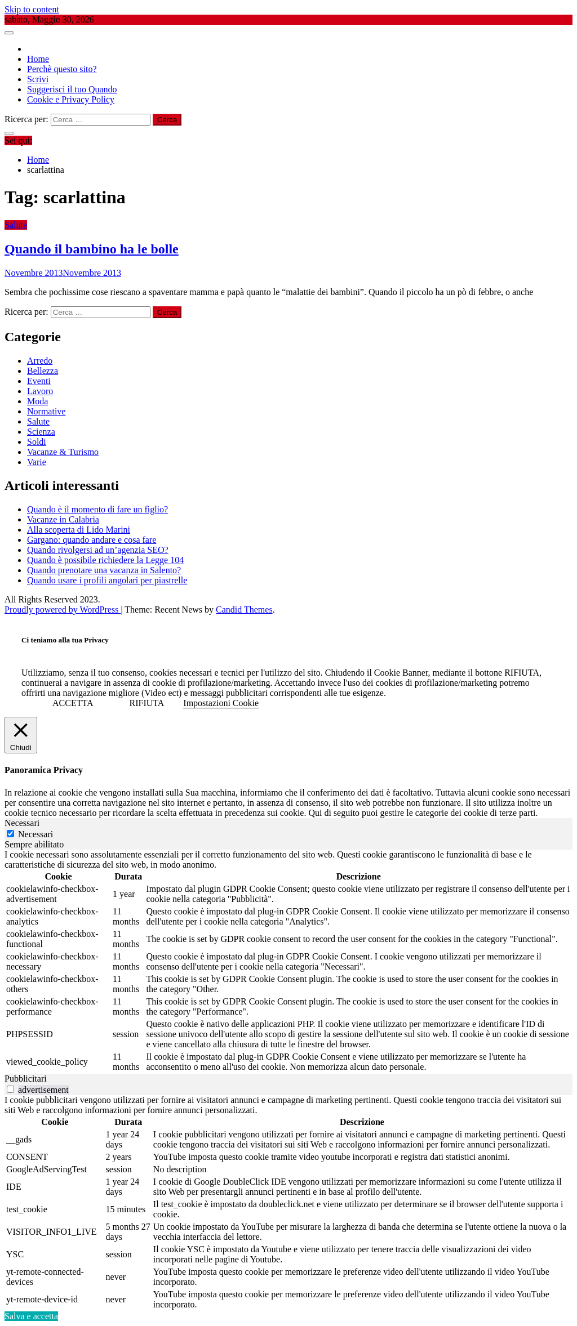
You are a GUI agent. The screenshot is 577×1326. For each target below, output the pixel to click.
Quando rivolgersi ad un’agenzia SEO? (97, 550)
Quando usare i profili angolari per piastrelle (107, 580)
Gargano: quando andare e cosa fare (91, 539)
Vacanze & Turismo (63, 452)
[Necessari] (10, 833)
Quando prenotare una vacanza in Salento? (104, 570)
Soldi (36, 442)
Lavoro (40, 391)
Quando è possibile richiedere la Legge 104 (105, 560)
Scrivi (37, 79)
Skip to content (32, 9)
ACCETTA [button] (73, 703)
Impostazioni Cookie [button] (221, 703)
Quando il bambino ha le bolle (92, 249)
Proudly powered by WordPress (63, 609)
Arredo (39, 360)
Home (38, 59)
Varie (36, 462)
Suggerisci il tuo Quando (72, 89)
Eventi (39, 381)
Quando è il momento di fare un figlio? (97, 509)
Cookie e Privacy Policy (70, 99)
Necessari (35, 834)
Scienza (41, 431)
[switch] (10, 1089)
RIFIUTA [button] (147, 703)
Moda (37, 401)
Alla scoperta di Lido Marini (78, 529)
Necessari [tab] (22, 823)
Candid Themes (244, 609)
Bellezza (42, 371)
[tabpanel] (288, 962)
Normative (46, 411)
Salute (16, 225)
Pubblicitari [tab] (26, 1078)
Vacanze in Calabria (63, 519)
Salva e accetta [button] (31, 1316)
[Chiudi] (21, 735)
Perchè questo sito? (62, 69)
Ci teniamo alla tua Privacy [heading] (65, 640)
